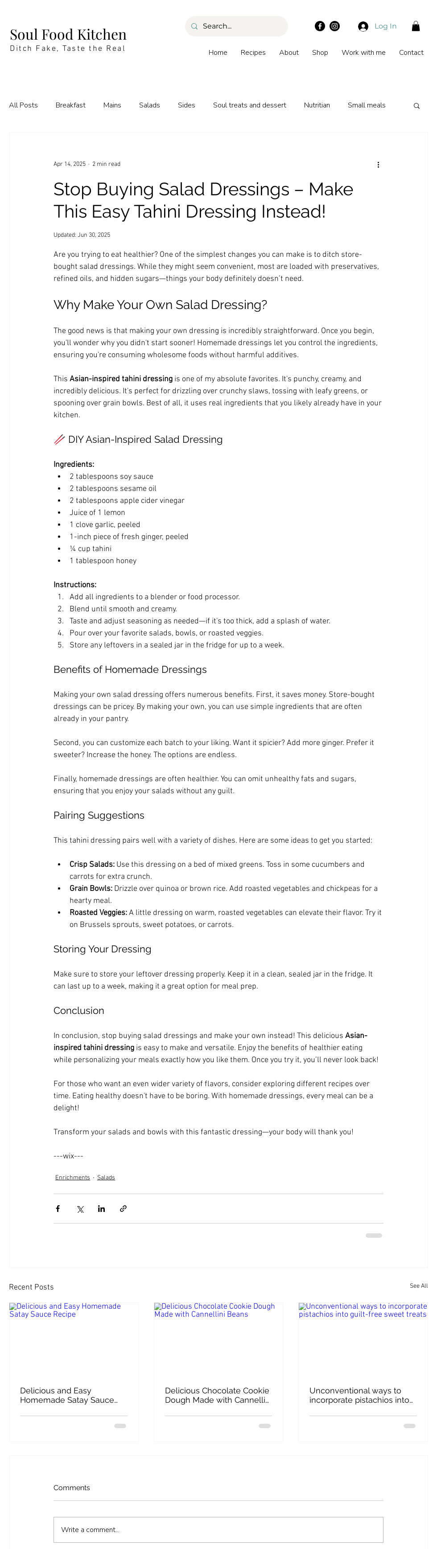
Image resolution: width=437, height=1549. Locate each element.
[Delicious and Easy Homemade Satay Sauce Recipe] (73, 1339)
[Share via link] (123, 1208)
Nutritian (317, 105)
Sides (186, 105)
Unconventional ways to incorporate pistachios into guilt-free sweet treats (359, 1395)
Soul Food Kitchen (68, 33)
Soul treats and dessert (249, 105)
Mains (112, 105)
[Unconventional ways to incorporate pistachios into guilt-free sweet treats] (363, 1339)
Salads (149, 105)
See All (419, 1286)
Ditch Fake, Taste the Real (68, 49)
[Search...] (236, 26)
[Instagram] (335, 26)
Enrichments (72, 1178)
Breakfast (71, 105)
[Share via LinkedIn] (101, 1208)
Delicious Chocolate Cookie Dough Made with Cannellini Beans (218, 1395)
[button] (416, 26)
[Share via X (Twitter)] (79, 1208)
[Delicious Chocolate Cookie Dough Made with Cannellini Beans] (218, 1339)
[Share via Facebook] (58, 1208)
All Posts (23, 105)
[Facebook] (320, 26)
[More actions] (378, 164)
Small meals (367, 105)
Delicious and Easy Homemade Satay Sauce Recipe (67, 1395)
